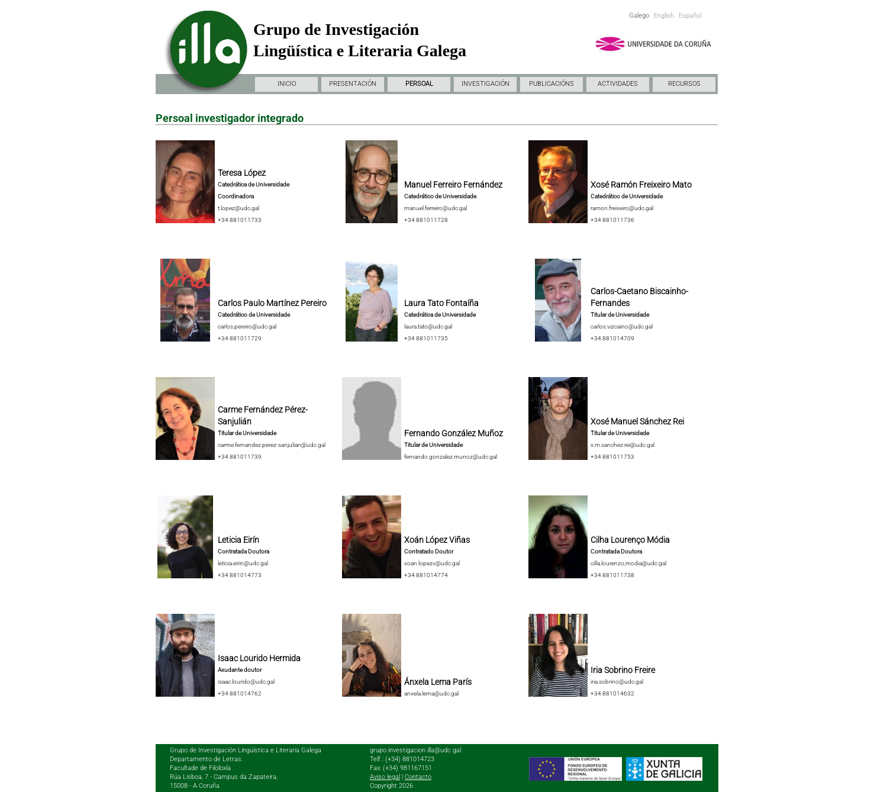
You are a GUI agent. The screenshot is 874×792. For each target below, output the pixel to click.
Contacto (418, 777)
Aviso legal (385, 777)
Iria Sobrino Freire (623, 670)
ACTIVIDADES (618, 84)
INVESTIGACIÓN (485, 84)
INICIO (287, 84)
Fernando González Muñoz (453, 433)
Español (690, 16)
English (664, 16)
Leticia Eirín (238, 540)
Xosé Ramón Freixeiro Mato (641, 184)
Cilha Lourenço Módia (630, 540)
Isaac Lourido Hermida (259, 658)
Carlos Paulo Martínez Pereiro (272, 303)
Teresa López (242, 173)
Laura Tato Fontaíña (441, 303)
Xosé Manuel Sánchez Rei (637, 421)
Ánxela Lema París (438, 682)
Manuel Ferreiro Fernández (453, 184)
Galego (639, 16)
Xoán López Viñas (437, 540)
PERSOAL (419, 84)
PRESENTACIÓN (352, 84)
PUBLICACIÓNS (551, 84)
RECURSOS (684, 84)
